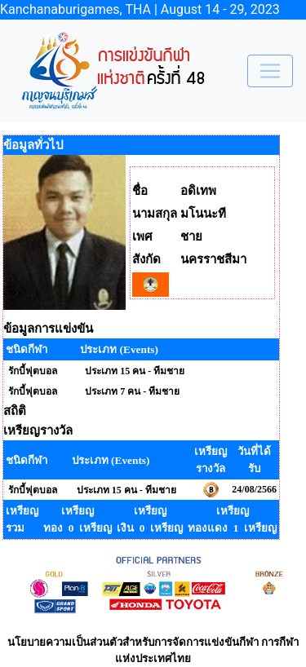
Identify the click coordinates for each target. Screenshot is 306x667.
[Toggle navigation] (270, 71)
